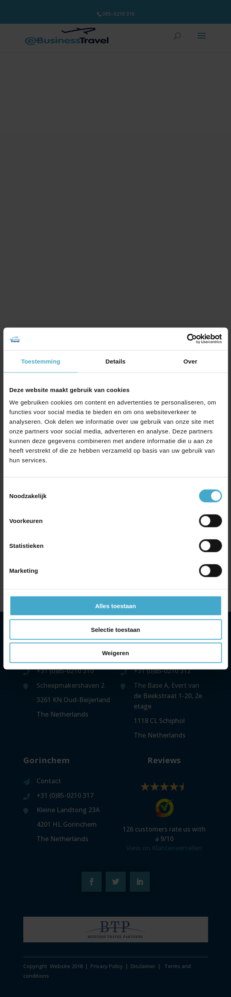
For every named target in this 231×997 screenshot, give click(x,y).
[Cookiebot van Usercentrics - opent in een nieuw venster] (186, 339)
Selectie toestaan (115, 629)
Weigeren (115, 653)
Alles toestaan (115, 606)
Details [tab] (116, 361)
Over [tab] (191, 361)
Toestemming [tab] (40, 361)
